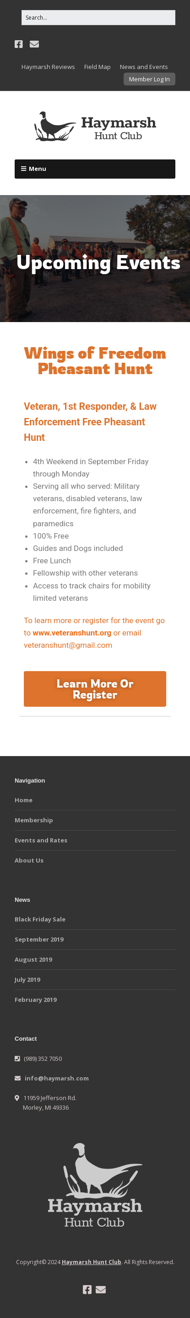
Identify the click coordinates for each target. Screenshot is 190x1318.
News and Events (144, 67)
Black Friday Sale (40, 919)
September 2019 (39, 939)
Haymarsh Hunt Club (91, 1262)
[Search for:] (98, 17)
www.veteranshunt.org (72, 632)
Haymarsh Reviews (48, 67)
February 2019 (35, 999)
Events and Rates (41, 840)
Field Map (97, 67)
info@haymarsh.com (57, 1078)
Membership (34, 820)
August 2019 (33, 959)
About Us (29, 860)
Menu (37, 168)
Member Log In (149, 79)
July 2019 (27, 979)
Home (24, 800)
